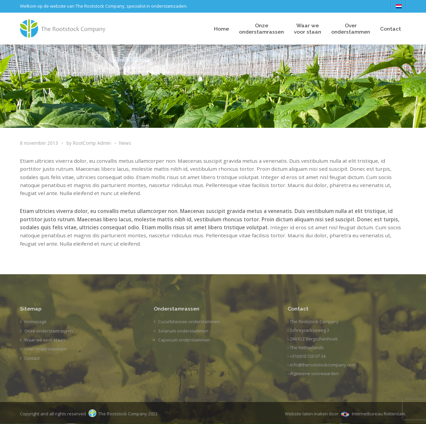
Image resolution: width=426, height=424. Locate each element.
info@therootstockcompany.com (322, 365)
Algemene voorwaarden (314, 373)
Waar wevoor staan (307, 28)
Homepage (35, 321)
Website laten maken (306, 414)
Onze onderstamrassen (261, 28)
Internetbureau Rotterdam (378, 414)
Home (221, 29)
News (125, 143)
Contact (390, 29)
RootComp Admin (92, 143)
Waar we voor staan (44, 340)
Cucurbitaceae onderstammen (189, 321)
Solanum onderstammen (183, 331)
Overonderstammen (350, 28)
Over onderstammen (45, 349)
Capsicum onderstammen (184, 340)
